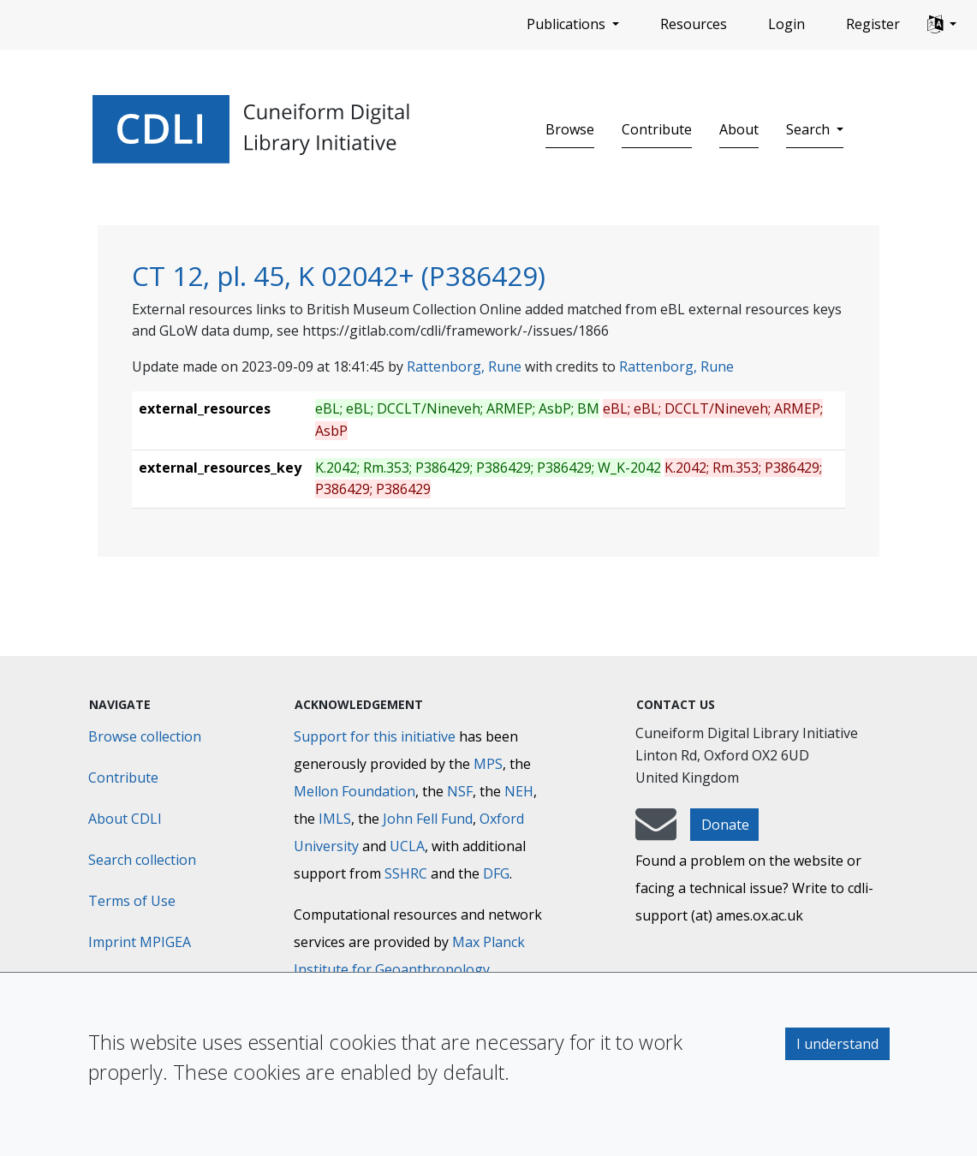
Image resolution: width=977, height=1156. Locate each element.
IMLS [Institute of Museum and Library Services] (335, 818)
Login (786, 24)
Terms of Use (132, 900)
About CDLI (125, 818)
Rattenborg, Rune (464, 366)
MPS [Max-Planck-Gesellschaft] (488, 763)
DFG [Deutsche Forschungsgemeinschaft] (496, 873)
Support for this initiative (375, 736)
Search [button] (809, 129)
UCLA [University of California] (407, 846)
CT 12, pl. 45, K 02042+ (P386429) (338, 275)
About (739, 129)
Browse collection (144, 736)
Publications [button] (568, 24)
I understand (837, 1043)
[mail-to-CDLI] (655, 832)
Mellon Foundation (354, 791)
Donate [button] (725, 824)
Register (873, 24)
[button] (941, 25)
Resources (693, 24)
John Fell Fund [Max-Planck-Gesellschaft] (428, 818)
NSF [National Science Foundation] (460, 791)
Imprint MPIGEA (139, 942)
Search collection (142, 859)
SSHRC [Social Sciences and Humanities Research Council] (405, 873)
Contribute (657, 129)
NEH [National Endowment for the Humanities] (518, 791)
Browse (569, 129)
